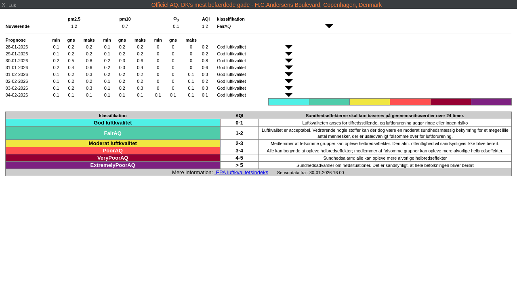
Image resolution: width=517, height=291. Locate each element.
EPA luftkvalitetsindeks (241, 172)
